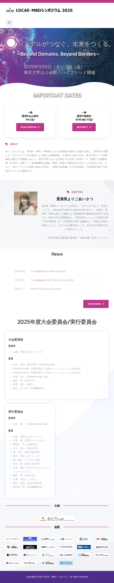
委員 (10, 360)
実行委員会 (15, 414)
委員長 (11, 348)
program (40, 273)
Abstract (84, 127)
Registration (30, 127)
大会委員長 (15, 342)
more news (96, 304)
